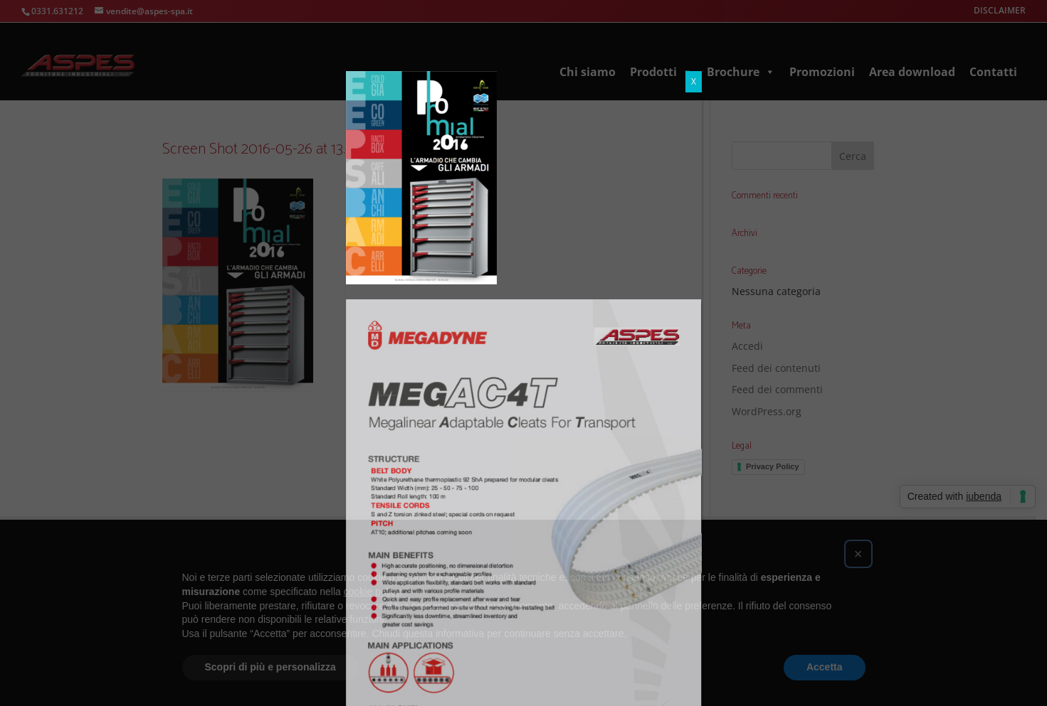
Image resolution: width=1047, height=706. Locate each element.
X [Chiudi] (693, 10)
